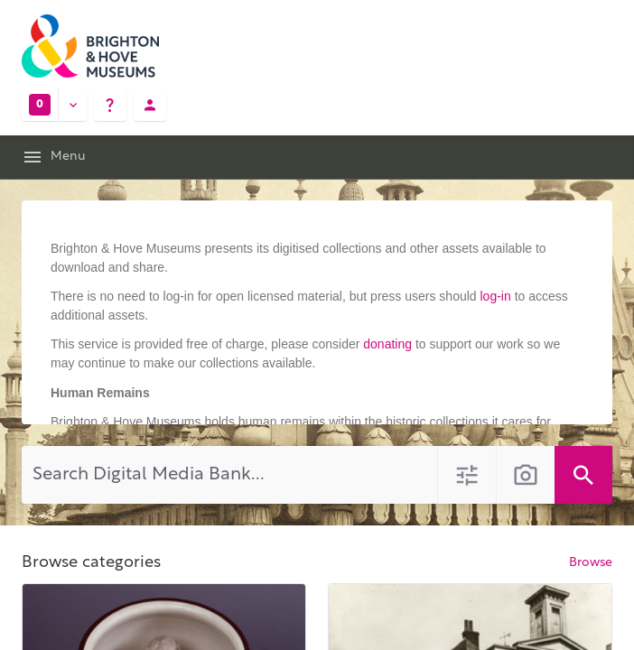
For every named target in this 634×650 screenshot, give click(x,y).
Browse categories (91, 562)
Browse (590, 563)
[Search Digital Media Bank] (229, 475)
